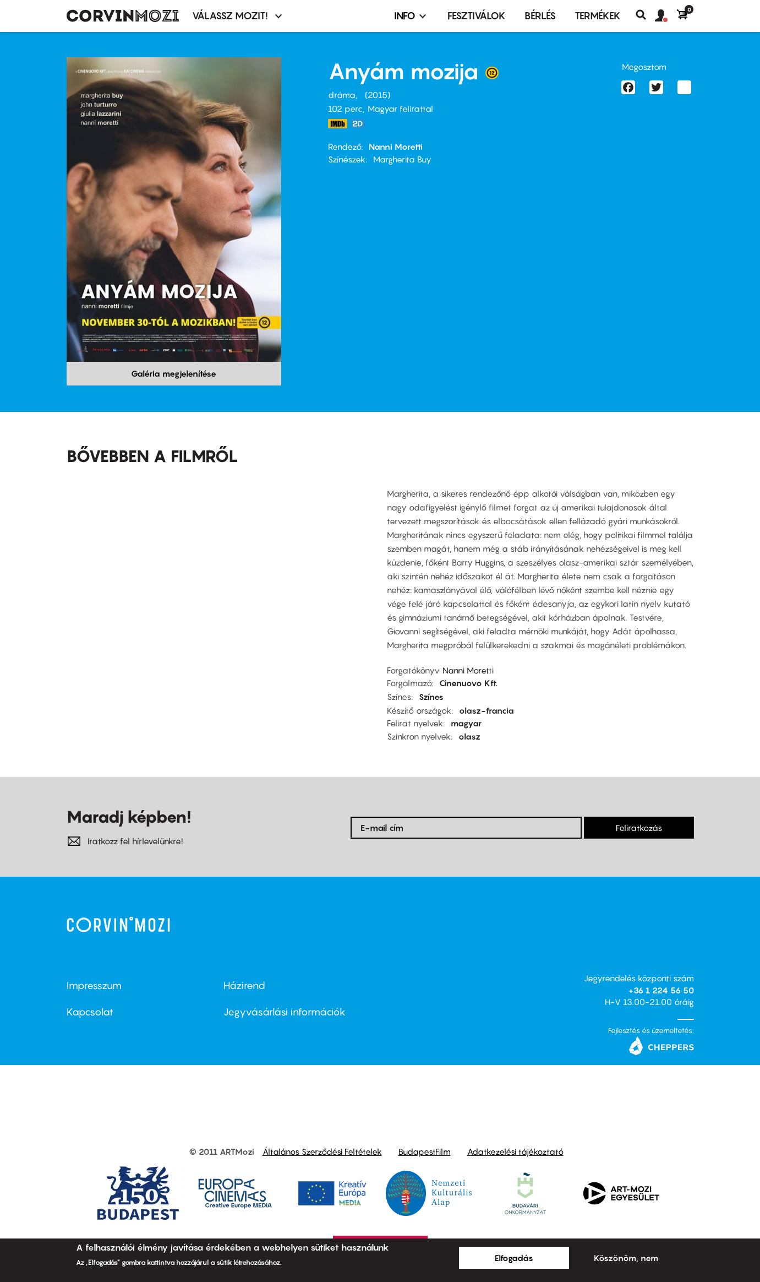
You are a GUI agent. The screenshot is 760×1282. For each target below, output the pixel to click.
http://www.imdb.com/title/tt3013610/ (338, 123)
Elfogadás (514, 1258)
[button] (666, 16)
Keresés (645, 14)
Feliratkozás (639, 828)
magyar (466, 723)
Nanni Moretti (396, 146)
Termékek (598, 15)
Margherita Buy (402, 159)
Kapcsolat (90, 1012)
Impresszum (94, 985)
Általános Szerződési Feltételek (322, 1151)
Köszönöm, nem (626, 1258)
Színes (431, 697)
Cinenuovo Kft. (468, 683)
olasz (469, 736)
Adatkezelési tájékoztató (515, 1151)
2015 (377, 95)
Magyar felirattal (400, 108)
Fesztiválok (476, 15)
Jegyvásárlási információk (284, 1012)
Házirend (244, 985)
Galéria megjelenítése (173, 373)
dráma (342, 95)
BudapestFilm (424, 1151)
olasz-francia (486, 710)
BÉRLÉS (540, 15)
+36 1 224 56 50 (661, 990)
